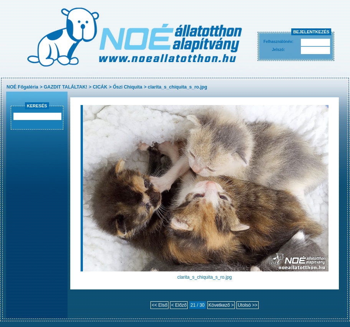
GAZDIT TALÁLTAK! (65, 87)
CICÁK (100, 87)
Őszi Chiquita (127, 87)
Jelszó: (278, 50)
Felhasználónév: (279, 41)
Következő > (221, 305)
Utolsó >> (247, 305)
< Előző (179, 305)
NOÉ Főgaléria (22, 87)
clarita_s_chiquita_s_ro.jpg (177, 87)
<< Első (159, 305)
